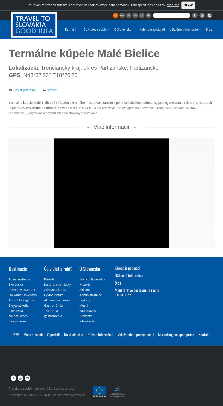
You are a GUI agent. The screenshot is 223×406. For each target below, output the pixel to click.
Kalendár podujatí (152, 29)
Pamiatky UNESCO (22, 290)
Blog (209, 29)
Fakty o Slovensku (92, 279)
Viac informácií (111, 127)
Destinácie (18, 268)
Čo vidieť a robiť (97, 29)
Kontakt (204, 334)
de (128, 15)
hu (135, 15)
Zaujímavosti (88, 311)
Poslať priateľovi (25, 90)
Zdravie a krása (55, 290)
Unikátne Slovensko (23, 295)
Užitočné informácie (185, 29)
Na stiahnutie (73, 334)
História (85, 284)
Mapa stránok (33, 334)
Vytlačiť (52, 90)
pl (141, 15)
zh (148, 15)
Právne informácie (100, 334)
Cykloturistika (53, 295)
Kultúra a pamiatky (57, 284)
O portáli (53, 334)
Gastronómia (53, 305)
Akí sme (85, 290)
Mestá (83, 305)
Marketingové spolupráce (176, 334)
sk (115, 15)
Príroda (49, 279)
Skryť (188, 5)
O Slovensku (124, 29)
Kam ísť (72, 29)
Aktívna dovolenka (57, 300)
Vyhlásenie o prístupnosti (136, 334)
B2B (16, 334)
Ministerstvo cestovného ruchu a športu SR (137, 292)
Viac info (173, 5)
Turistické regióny (21, 300)
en (122, 15)
